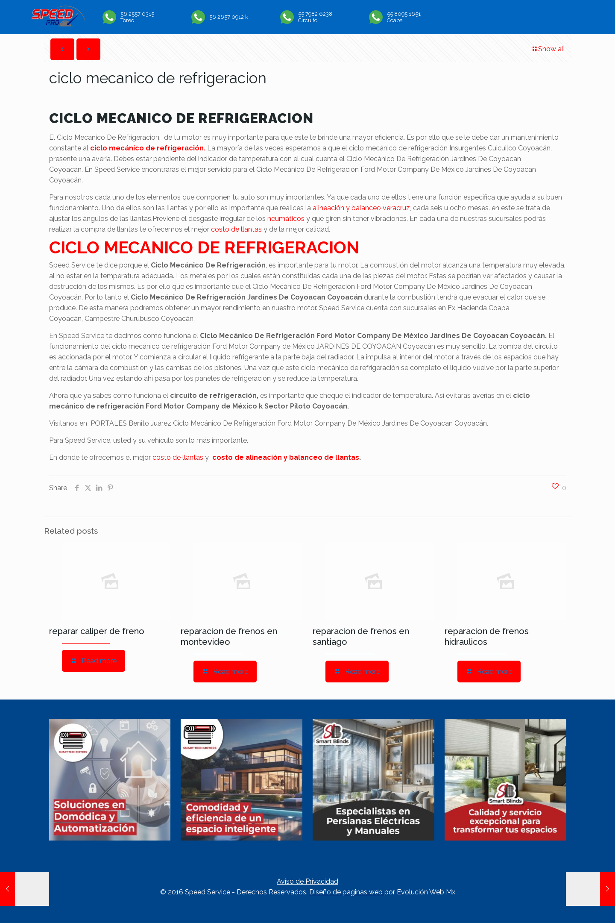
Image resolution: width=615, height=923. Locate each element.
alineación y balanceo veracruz (361, 208)
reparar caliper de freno (96, 631)
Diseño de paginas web (346, 892)
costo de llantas (236, 229)
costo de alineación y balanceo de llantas (285, 457)
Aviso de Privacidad (307, 881)
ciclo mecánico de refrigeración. (147, 148)
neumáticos (286, 219)
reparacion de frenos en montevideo (229, 636)
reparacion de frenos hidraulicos (487, 636)
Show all (548, 49)
